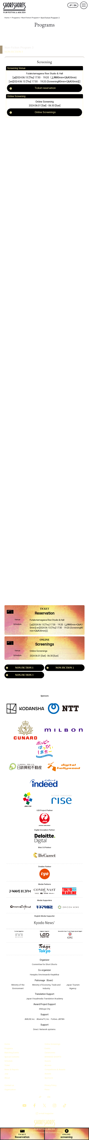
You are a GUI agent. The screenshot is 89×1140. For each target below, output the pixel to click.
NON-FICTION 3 (24, 677)
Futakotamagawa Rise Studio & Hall (44, 73)
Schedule (8, 1063)
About (7, 1080)
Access (48, 1067)
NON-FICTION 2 (64, 670)
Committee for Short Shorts (44, 967)
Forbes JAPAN (59, 1021)
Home (7, 1046)
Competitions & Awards (55, 1072)
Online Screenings (45, 112)
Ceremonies (50, 1055)
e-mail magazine (46, 1115)
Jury (6, 1076)
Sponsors (49, 1080)
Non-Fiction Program (13, 43)
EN (75, 5)
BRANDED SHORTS (53, 1059)
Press (47, 1091)
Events (47, 1051)
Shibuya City (45, 1011)
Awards (48, 1076)
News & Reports (11, 1072)
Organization (10, 1091)
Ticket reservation (45, 88)
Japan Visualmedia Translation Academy (44, 1001)
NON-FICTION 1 (24, 670)
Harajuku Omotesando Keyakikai (44, 977)
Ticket (7, 1067)
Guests (48, 1063)
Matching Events (11, 1055)
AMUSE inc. (29, 1021)
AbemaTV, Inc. (43, 1021)
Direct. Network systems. (45, 1031)
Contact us (9, 1087)
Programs (8, 1051)
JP (70, 5)
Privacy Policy (50, 1087)
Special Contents (12, 1059)
